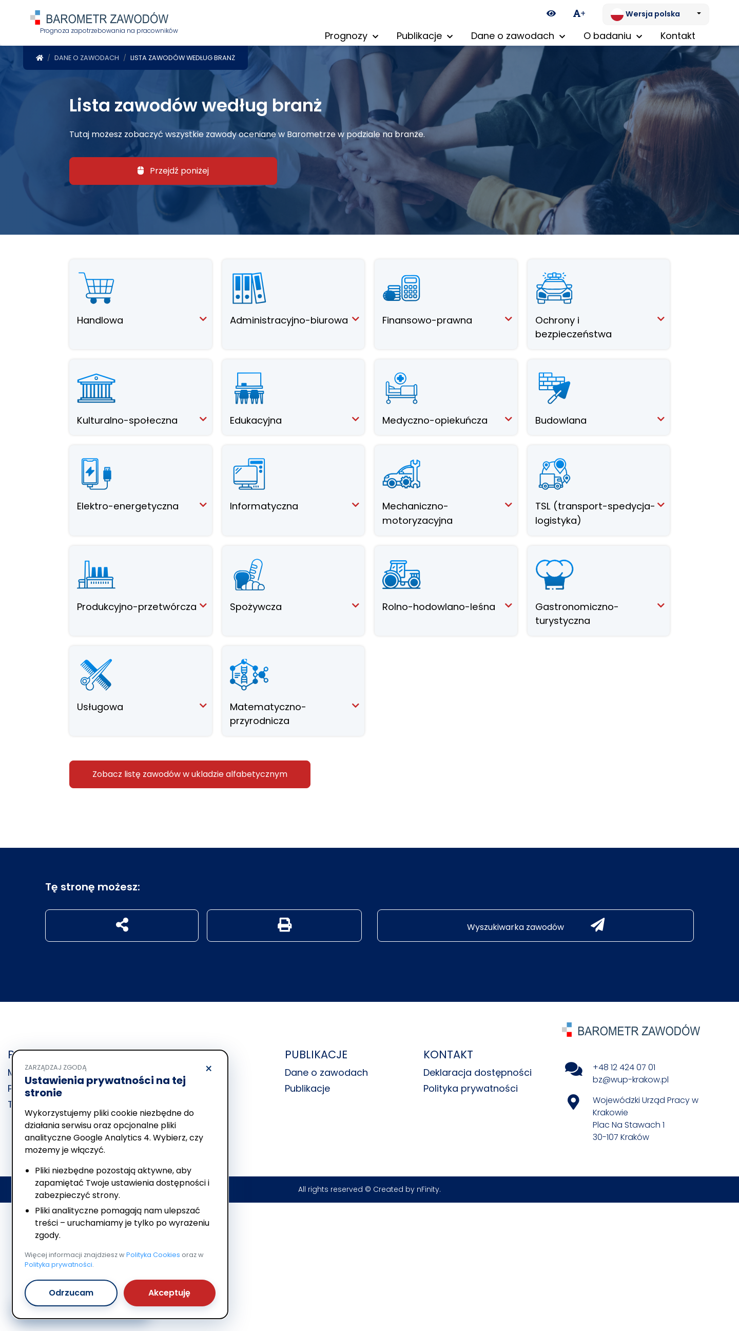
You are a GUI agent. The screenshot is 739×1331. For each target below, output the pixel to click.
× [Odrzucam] (208, 1069)
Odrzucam (71, 1293)
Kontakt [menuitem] (677, 35)
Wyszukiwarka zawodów (536, 923)
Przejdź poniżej (173, 169)
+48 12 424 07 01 (624, 1065)
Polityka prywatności (470, 1086)
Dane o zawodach (86, 55)
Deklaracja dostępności (477, 1070)
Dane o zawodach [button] (518, 35)
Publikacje (307, 1086)
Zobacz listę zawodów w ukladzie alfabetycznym (189, 772)
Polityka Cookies (153, 1254)
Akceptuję (169, 1293)
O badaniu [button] (613, 35)
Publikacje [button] (425, 35)
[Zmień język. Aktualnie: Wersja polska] (656, 14)
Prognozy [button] (351, 35)
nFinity (428, 1187)
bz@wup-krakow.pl (631, 1077)
